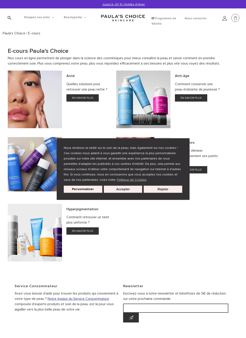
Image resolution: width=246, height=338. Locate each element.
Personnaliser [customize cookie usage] (83, 189)
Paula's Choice (14, 33)
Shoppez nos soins (39, 17)
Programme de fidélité (163, 21)
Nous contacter (196, 18)
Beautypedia (75, 17)
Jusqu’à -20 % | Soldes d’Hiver (124, 4)
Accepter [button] (123, 189)
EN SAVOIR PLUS (82, 98)
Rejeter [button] (163, 189)
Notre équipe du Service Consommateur (78, 299)
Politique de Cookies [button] (132, 180)
